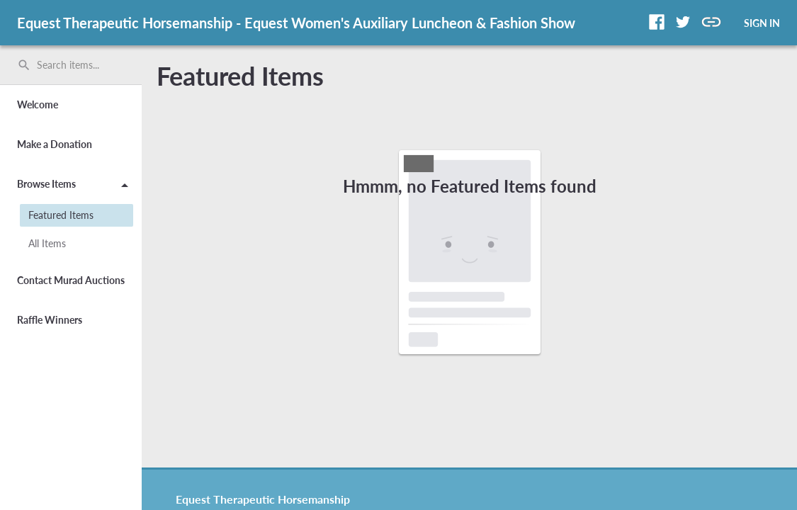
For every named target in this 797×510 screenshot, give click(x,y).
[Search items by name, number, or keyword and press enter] (76, 65)
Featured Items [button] (61, 215)
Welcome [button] (37, 104)
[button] (657, 22)
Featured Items (240, 75)
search (24, 65)
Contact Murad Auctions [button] (71, 280)
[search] (71, 65)
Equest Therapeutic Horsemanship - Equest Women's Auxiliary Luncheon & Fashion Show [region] (296, 22)
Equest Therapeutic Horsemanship (263, 499)
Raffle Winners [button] (49, 320)
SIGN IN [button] (762, 23)
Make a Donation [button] (54, 144)
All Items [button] (47, 243)
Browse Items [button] (75, 186)
